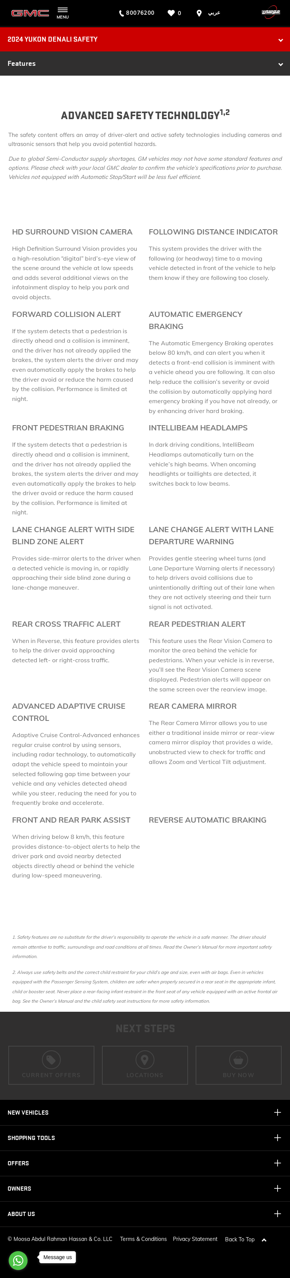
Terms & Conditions (143, 1239)
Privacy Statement (195, 1239)
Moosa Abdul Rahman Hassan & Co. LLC (63, 1239)
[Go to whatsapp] (18, 1260)
